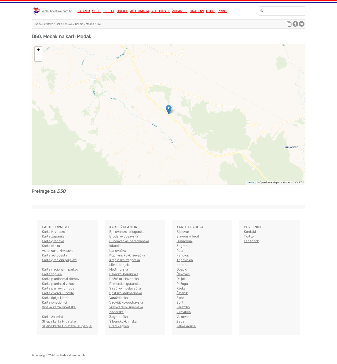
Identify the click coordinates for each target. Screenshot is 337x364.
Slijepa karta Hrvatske (59, 321)
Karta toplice (52, 274)
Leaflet (251, 182)
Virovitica (183, 312)
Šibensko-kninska (123, 321)
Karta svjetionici (54, 303)
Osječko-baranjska (123, 274)
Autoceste (160, 11)
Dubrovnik (184, 241)
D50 (99, 24)
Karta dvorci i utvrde (58, 293)
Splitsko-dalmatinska (125, 293)
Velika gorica (186, 326)
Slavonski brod (187, 236)
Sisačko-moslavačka (125, 288)
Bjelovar (182, 232)
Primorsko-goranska (124, 284)
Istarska (115, 246)
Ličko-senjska (64, 24)
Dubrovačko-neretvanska (129, 241)
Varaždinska (118, 298)
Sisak (180, 298)
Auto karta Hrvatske (57, 251)
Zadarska (116, 312)
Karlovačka (117, 251)
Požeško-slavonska (124, 279)
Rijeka (108, 11)
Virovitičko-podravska (126, 303)
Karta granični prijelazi (59, 260)
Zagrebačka (118, 317)
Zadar (181, 321)
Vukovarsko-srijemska (126, 307)
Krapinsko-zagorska (124, 260)
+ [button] (38, 50)
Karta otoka (51, 246)
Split (96, 11)
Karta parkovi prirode (58, 288)
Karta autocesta (54, 255)
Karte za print (52, 317)
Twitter (249, 236)
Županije (179, 11)
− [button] (38, 57)
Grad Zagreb (119, 326)
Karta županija (53, 236)
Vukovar (182, 317)
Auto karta (139, 11)
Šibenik (182, 293)
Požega (182, 284)
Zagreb (83, 11)
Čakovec (183, 274)
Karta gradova (53, 241)
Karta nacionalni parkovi (60, 269)
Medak (90, 24)
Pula (179, 251)
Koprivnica (184, 260)
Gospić (79, 24)
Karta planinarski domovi (61, 279)
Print (222, 11)
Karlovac (183, 255)
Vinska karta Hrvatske (59, 307)
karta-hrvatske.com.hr (57, 11)
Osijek (122, 11)
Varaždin (183, 307)
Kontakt (250, 232)
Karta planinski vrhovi (58, 284)
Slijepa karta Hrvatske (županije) (67, 326)
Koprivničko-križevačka (127, 255)
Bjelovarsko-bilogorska (126, 232)
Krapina (182, 265)
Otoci (210, 11)
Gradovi (197, 11)
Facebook (251, 241)
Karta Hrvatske (44, 24)
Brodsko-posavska (123, 236)
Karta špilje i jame (56, 298)
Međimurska (118, 269)
